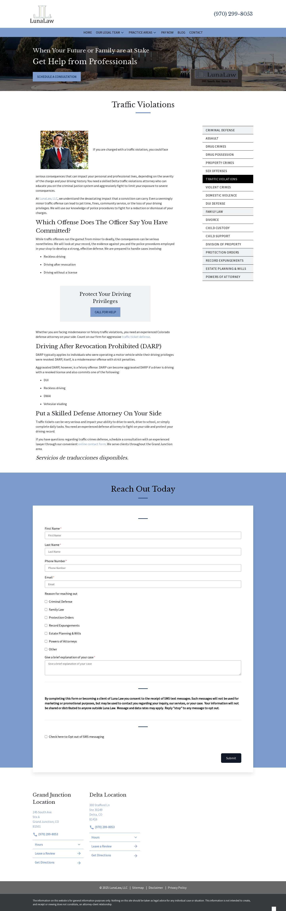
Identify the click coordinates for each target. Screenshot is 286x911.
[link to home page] (42, 13)
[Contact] (196, 32)
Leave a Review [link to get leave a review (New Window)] (58, 853)
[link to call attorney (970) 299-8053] (233, 14)
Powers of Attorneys (63, 641)
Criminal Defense (220, 130)
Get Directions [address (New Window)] (58, 862)
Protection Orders (222, 252)
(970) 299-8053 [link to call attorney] (45, 834)
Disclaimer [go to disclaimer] (156, 888)
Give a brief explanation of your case (69, 657)
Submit (231, 758)
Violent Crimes (218, 187)
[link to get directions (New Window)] (58, 819)
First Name (52, 528)
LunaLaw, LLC (49, 198)
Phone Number (55, 561)
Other (53, 649)
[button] (122, 32)
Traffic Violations (221, 179)
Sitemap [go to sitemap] (138, 888)
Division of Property (223, 244)
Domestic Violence (221, 195)
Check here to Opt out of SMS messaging (76, 737)
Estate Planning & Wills (65, 633)
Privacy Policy (177, 888)
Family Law (214, 212)
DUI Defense (215, 203)
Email (49, 577)
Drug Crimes (216, 146)
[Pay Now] (167, 32)
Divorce (212, 220)
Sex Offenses (216, 171)
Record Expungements (64, 625)
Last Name (52, 545)
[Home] (87, 32)
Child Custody (217, 228)
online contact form (92, 444)
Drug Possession (220, 155)
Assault (212, 138)
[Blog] (181, 32)
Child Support (218, 236)
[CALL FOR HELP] (105, 312)
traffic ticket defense (136, 337)
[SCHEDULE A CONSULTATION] (57, 76)
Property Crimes (220, 163)
